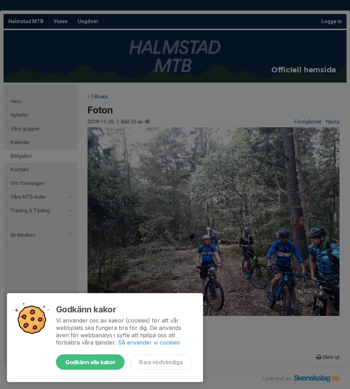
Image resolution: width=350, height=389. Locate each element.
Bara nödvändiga (160, 362)
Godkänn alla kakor (90, 362)
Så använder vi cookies (149, 342)
